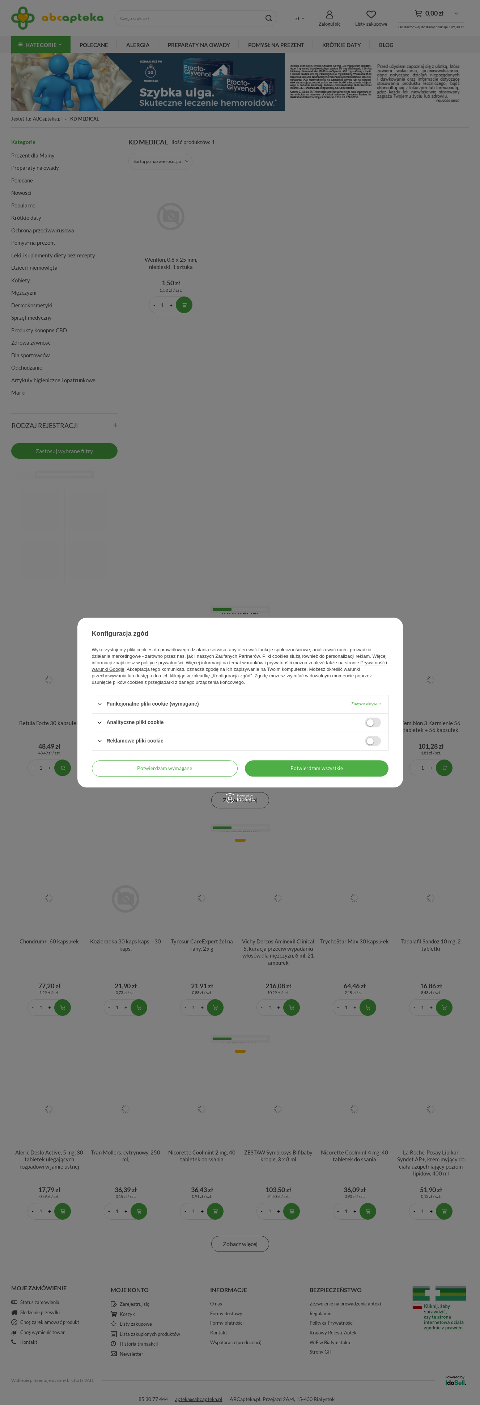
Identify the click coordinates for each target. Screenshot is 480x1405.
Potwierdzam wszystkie (316, 768)
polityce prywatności (162, 662)
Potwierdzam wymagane (164, 768)
